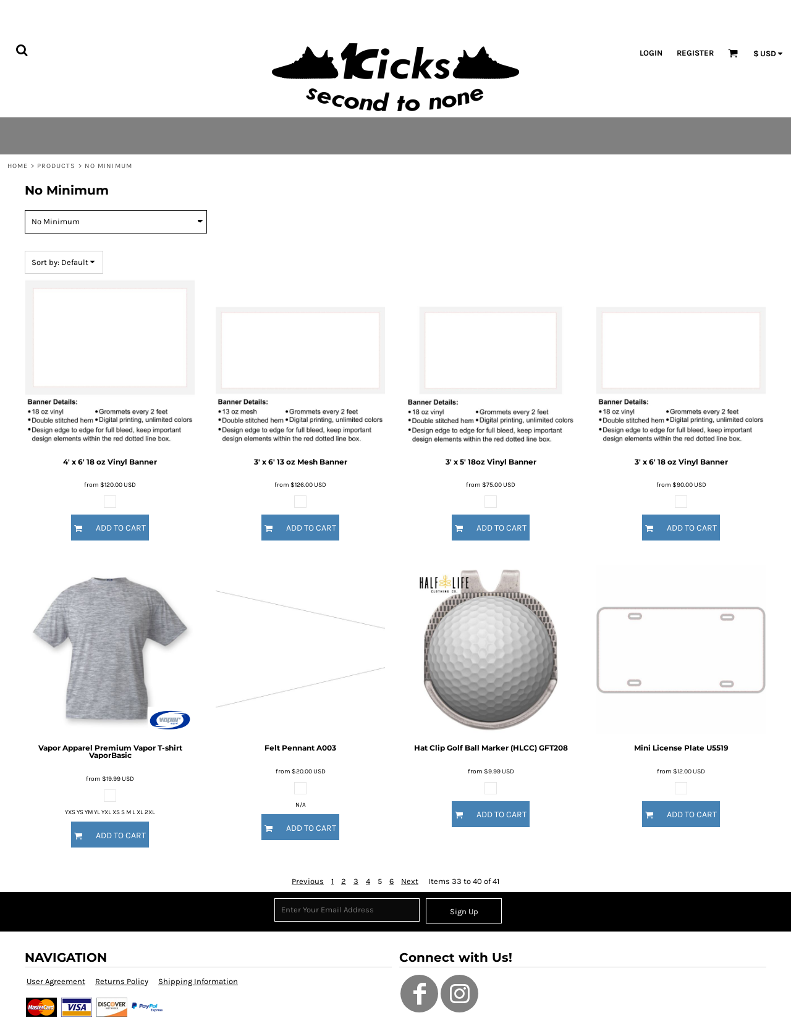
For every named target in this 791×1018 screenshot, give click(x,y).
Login (651, 52)
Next (409, 881)
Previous (308, 881)
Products (56, 166)
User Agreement (56, 981)
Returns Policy (121, 981)
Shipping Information (198, 981)
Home (17, 166)
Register (695, 52)
